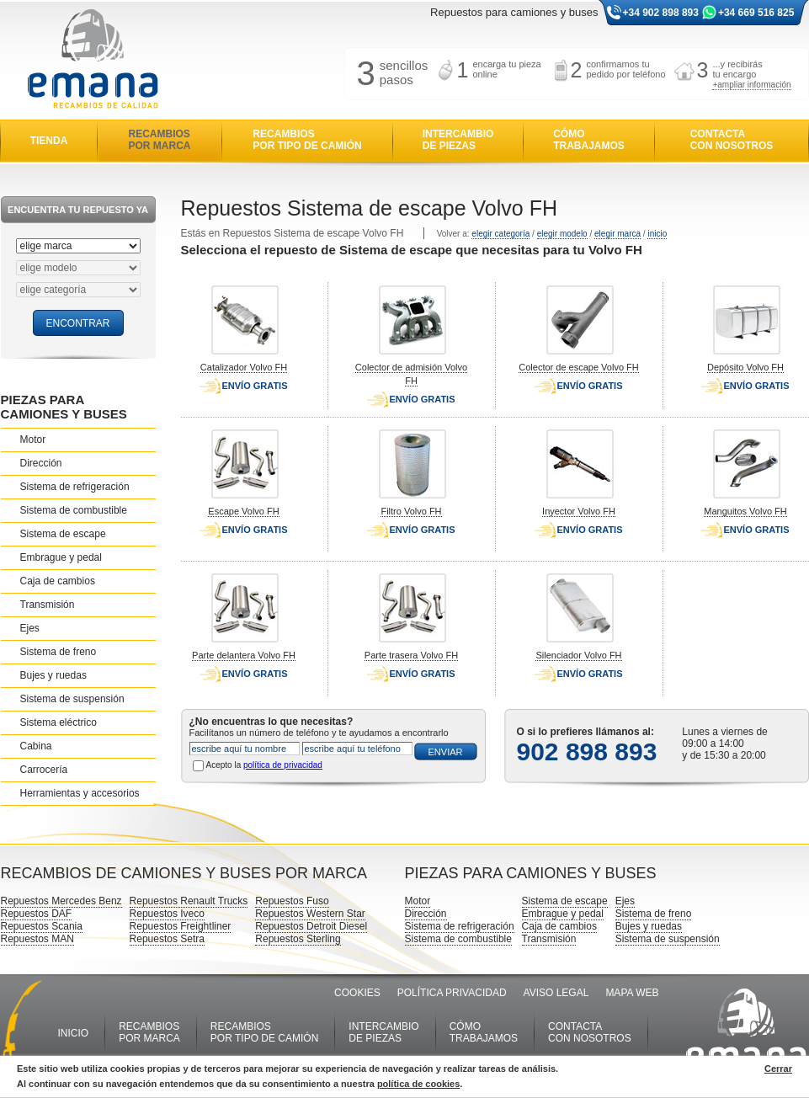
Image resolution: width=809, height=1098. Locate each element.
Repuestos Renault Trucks (189, 901)
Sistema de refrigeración (75, 487)
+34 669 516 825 (756, 13)
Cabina (36, 746)
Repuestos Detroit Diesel (311, 926)
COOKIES (357, 993)
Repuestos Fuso (291, 901)
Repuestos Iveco (167, 913)
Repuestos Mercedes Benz (61, 901)
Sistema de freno (58, 652)
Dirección (41, 463)
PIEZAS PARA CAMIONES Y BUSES (64, 406)
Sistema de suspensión (72, 699)
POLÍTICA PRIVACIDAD (452, 993)
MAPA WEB (631, 993)
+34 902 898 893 (661, 13)
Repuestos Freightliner (181, 926)
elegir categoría (500, 233)
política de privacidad (282, 765)
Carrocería (44, 770)
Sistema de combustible (73, 510)
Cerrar (778, 1068)
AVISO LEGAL (556, 993)
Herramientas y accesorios (80, 793)
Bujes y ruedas (53, 675)
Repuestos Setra (167, 939)
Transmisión (47, 604)
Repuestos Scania (41, 926)
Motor (33, 439)
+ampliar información (751, 84)
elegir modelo (562, 233)
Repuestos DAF (36, 913)
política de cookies (418, 1084)
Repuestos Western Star (310, 913)
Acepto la (264, 765)
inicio (657, 233)
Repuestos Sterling (297, 939)
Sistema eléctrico (58, 722)
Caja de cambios (57, 581)
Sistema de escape (63, 534)
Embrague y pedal (61, 557)
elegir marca (617, 233)
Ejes (30, 628)
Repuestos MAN (37, 939)
